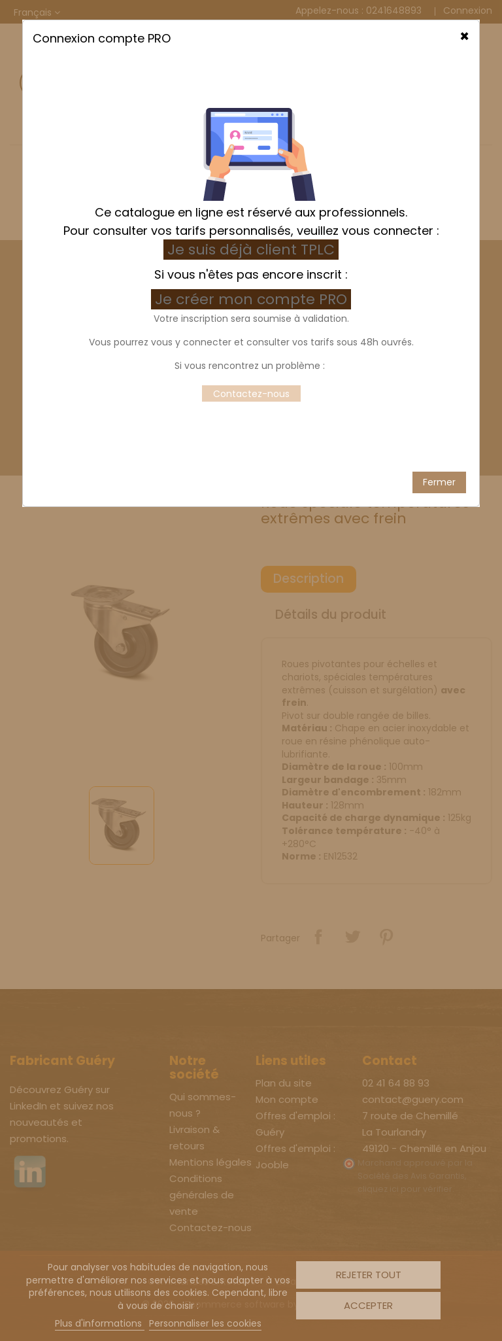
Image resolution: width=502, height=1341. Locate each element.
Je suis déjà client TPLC (251, 204)
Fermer (439, 435)
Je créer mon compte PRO (253, 253)
